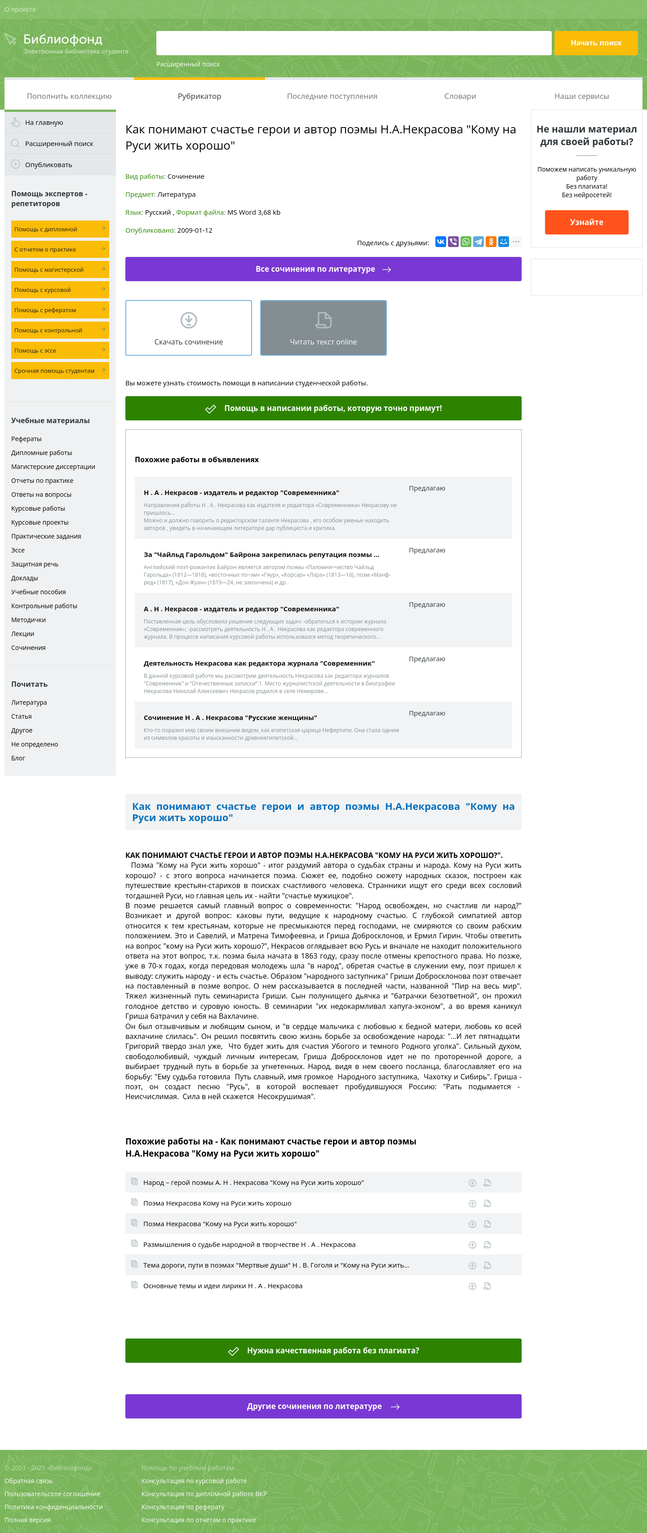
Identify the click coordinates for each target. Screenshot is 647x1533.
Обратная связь (28, 1480)
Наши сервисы (581, 96)
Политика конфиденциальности (53, 1506)
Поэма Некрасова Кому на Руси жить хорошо (217, 1202)
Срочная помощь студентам (54, 371)
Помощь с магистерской (49, 269)
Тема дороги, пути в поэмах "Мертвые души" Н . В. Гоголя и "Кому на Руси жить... (276, 1264)
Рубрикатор (200, 96)
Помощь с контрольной (48, 330)
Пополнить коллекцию (69, 96)
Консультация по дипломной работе (198, 1493)
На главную (44, 122)
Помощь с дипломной (45, 229)
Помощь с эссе (35, 350)
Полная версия (27, 1519)
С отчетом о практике (45, 249)
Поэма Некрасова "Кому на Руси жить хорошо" (220, 1223)
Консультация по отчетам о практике (199, 1519)
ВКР (261, 1493)
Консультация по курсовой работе (194, 1480)
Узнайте (586, 222)
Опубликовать (48, 164)
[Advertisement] (60, 921)
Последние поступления (332, 96)
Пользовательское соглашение (52, 1493)
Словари (460, 96)
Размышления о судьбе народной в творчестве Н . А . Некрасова (249, 1244)
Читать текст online (323, 342)
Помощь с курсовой (42, 290)
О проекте (20, 9)
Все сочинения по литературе (315, 269)
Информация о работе (487, 1183)
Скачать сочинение (189, 342)
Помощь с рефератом (45, 310)
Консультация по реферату (183, 1506)
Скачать (472, 1183)
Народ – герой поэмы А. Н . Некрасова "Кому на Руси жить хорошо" (253, 1182)
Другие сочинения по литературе (315, 1406)
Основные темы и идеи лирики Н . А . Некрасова (223, 1285)
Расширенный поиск (188, 64)
